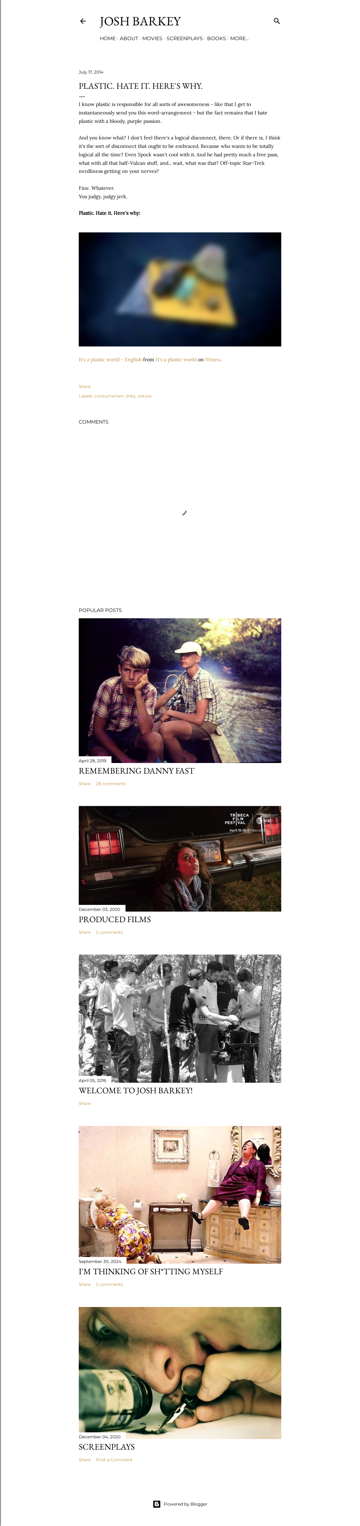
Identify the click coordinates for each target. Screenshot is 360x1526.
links (130, 396)
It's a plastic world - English (110, 359)
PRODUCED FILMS (115, 919)
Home (108, 38)
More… (239, 38)
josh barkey (140, 21)
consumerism (109, 396)
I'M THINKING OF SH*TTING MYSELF (151, 1271)
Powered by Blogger (180, 1504)
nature (144, 396)
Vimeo (212, 359)
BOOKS (216, 38)
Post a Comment (114, 1459)
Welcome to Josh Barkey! (136, 1090)
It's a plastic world (176, 359)
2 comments (109, 932)
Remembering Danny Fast (136, 770)
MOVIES (152, 38)
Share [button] (85, 386)
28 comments (111, 783)
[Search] (277, 19)
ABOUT (129, 38)
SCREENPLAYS (185, 38)
